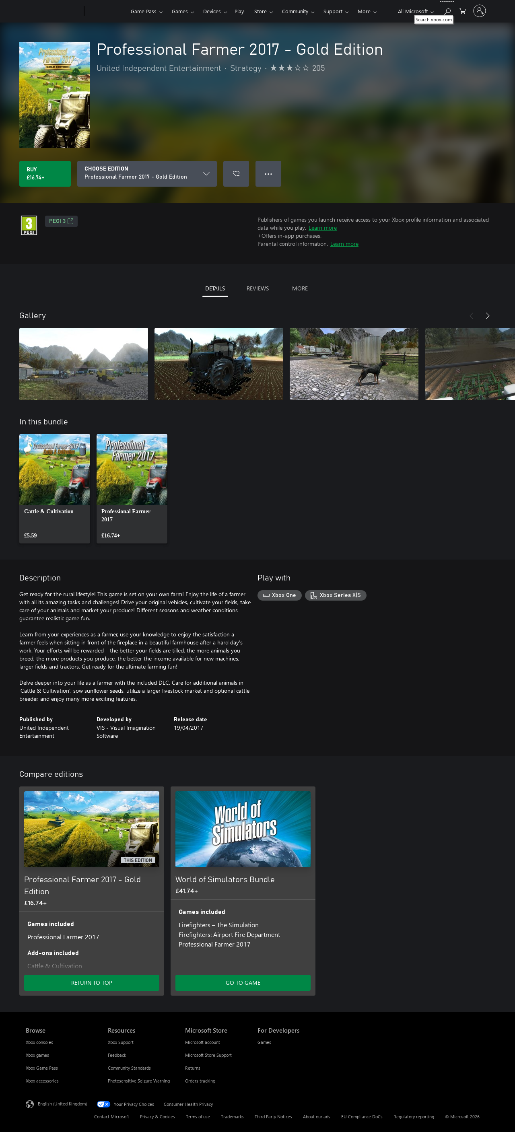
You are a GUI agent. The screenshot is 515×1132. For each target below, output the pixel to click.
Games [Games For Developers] (264, 1042)
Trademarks (232, 1116)
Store (260, 11)
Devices (212, 11)
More (364, 11)
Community (295, 11)
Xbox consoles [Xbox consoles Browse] (39, 1042)
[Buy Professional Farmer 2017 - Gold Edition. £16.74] (45, 174)
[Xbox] (106, 11)
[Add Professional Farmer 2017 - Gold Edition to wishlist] (236, 174)
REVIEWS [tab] (258, 288)
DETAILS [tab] (215, 288)
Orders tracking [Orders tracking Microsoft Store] (200, 1080)
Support (332, 11)
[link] (54, 488)
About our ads (316, 1116)
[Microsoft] (53, 11)
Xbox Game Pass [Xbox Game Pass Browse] (42, 1067)
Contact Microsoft (111, 1116)
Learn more (323, 227)
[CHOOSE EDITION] (147, 174)
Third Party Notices (273, 1116)
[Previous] (472, 315)
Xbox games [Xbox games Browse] (37, 1055)
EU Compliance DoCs (362, 1116)
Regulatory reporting (413, 1116)
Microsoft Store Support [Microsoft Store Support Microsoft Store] (208, 1055)
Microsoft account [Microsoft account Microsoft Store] (202, 1042)
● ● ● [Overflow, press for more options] (268, 173)
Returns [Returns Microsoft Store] (192, 1067)
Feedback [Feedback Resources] (117, 1055)
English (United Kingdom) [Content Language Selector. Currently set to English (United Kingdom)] (62, 1103)
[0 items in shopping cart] (462, 10)
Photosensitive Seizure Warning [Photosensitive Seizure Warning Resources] (139, 1080)
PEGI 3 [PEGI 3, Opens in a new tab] (61, 221)
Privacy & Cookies (157, 1116)
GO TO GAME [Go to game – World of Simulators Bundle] (243, 982)
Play (239, 11)
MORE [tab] (300, 288)
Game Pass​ (144, 11)
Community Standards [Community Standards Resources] (129, 1067)
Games (180, 11)
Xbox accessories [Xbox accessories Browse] (42, 1080)
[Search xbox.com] (447, 10)
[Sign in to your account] (479, 11)
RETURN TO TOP (91, 982)
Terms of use (198, 1116)
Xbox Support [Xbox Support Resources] (121, 1042)
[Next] (488, 315)
